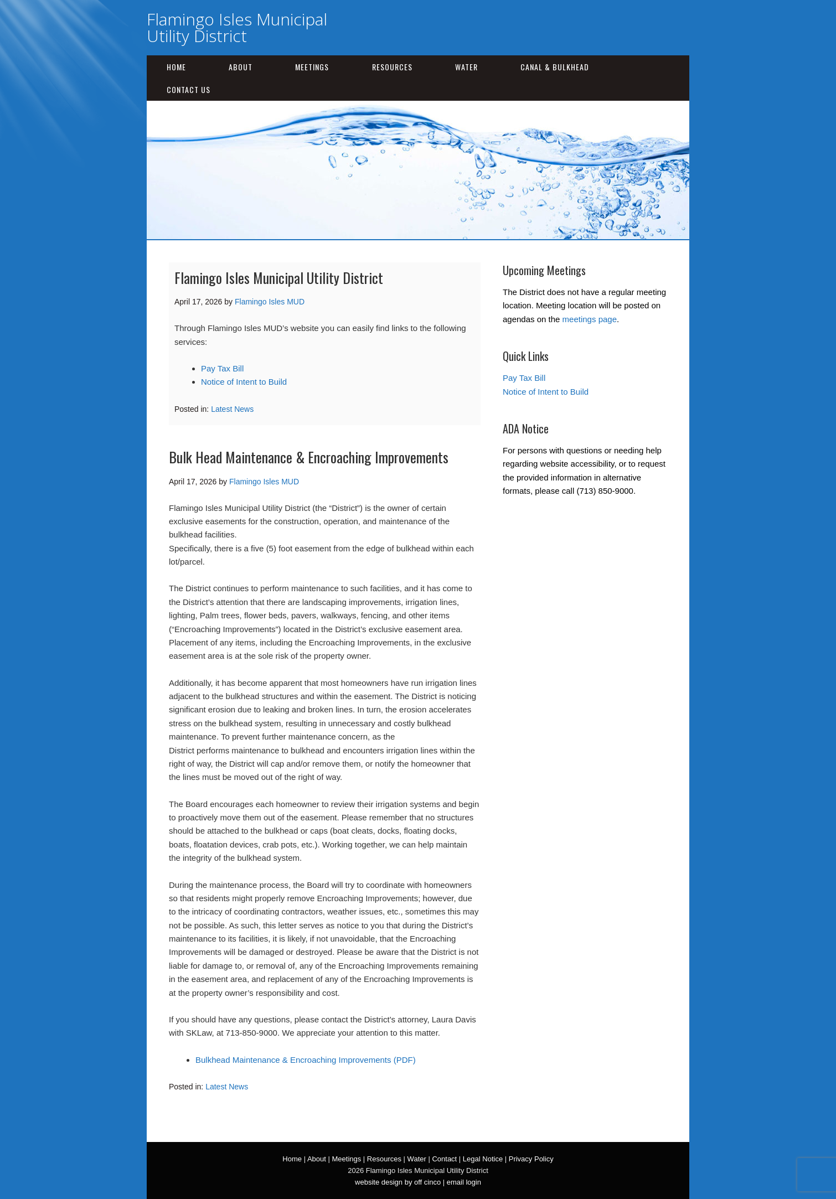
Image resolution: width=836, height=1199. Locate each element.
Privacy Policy (531, 1159)
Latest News (232, 409)
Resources (392, 67)
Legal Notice (483, 1159)
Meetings (312, 67)
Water (466, 67)
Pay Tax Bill (222, 368)
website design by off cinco (398, 1182)
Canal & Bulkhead (554, 67)
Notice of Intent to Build (244, 381)
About (240, 67)
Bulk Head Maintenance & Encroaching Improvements (308, 457)
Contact (444, 1159)
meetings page (590, 319)
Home (176, 67)
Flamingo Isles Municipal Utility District (237, 27)
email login (464, 1182)
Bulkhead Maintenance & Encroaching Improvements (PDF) (305, 1059)
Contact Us (188, 89)
